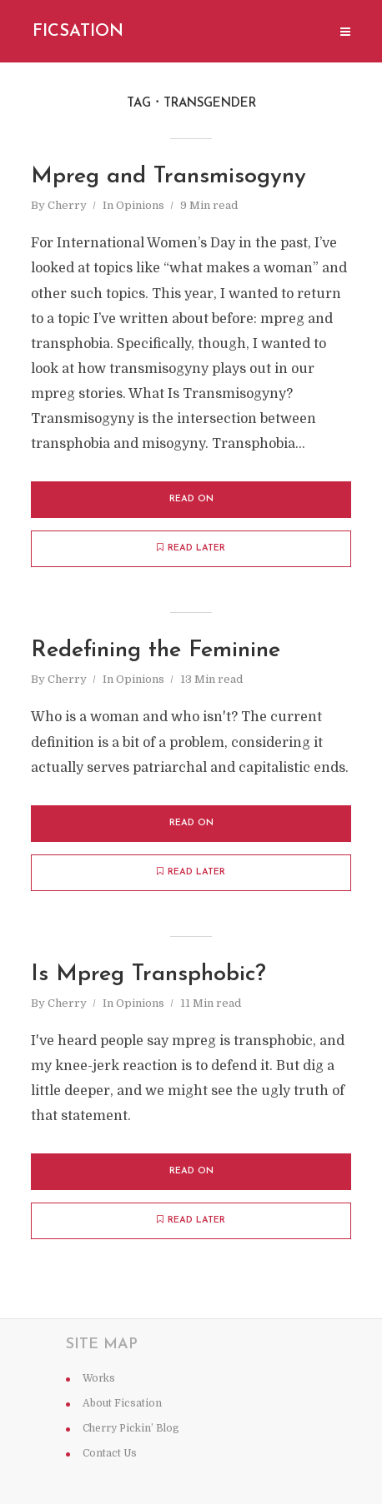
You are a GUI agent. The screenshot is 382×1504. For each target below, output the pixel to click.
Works (99, 1378)
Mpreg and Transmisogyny (168, 177)
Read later (191, 548)
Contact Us (110, 1453)
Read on (191, 499)
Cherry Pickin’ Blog (131, 1428)
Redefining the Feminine (155, 651)
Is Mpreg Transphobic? (148, 975)
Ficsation (78, 31)
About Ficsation (122, 1403)
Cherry (67, 205)
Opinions (140, 205)
